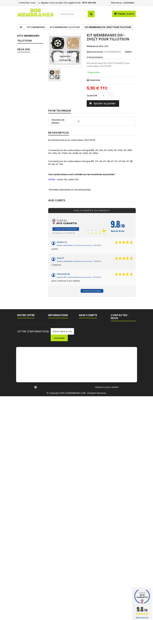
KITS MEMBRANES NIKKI (27, 156)
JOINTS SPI (27, 267)
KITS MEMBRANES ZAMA (27, 90)
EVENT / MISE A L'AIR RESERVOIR (29, 376)
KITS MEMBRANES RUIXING (27, 145)
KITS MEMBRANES (27, 70)
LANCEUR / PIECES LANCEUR (26, 423)
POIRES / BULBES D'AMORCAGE (29, 319)
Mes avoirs (84, 525)
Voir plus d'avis (92, 291)
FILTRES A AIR (28, 342)
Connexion (128, 2)
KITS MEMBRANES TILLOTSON (27, 101)
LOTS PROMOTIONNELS (30, 450)
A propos (53, 539)
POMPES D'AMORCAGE (28, 327)
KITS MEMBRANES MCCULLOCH (27, 192)
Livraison (52, 521)
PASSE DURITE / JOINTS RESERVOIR (29, 365)
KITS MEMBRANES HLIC (27, 203)
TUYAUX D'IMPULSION (28, 282)
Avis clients (56, 200)
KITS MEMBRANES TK (28, 111)
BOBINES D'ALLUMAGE (27, 386)
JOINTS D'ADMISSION (28, 260)
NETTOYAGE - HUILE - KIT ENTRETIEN (28, 440)
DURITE (24, 348)
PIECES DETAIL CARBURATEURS (29, 243)
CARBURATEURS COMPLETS (29, 235)
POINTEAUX (27, 306)
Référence (92, 46)
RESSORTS (26, 312)
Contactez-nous (27, 2)
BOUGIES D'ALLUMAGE (27, 394)
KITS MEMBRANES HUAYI (27, 214)
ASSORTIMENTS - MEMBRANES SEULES (29, 225)
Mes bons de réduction (91, 541)
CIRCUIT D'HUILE (25, 291)
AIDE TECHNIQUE (56, 544)
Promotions (23, 521)
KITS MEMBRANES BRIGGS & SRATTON (27, 133)
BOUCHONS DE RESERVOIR (29, 356)
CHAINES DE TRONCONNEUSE (30, 414)
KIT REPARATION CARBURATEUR (29, 60)
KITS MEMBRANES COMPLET (27, 49)
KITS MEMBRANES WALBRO (27, 79)
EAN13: (128, 51)
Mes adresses (86, 529)
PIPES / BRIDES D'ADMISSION (28, 251)
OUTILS (24, 432)
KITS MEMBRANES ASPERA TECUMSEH (27, 168)
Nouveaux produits (27, 525)
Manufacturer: (95, 51)
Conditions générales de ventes (59, 534)
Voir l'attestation (65, 229)
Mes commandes (88, 521)
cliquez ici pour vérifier (107, 610)
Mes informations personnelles (88, 535)
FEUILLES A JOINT (26, 299)
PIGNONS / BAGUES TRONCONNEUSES (31, 404)
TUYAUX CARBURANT (27, 274)
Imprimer (95, 80)
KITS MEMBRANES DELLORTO (27, 181)
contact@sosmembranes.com (128, 541)
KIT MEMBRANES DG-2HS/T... (29, 489)
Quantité (92, 95)
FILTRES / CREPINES (26, 336)
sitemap (21, 533)
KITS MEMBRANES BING (27, 121)
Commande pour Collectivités (57, 527)
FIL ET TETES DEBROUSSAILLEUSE (31, 458)
